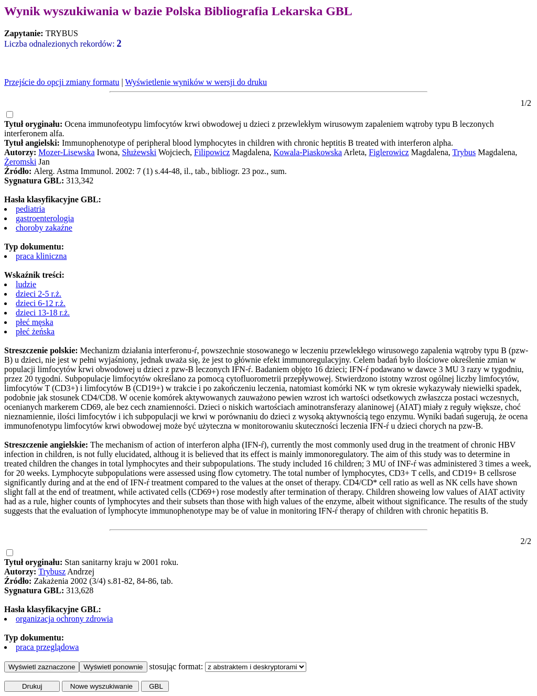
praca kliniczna (41, 256)
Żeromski (20, 161)
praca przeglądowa (47, 647)
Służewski (139, 152)
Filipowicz (212, 152)
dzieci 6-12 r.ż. (41, 303)
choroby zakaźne (44, 227)
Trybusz (52, 571)
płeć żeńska (35, 331)
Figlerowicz (389, 152)
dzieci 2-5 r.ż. (38, 293)
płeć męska (34, 322)
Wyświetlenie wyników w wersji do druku (196, 82)
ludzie (26, 284)
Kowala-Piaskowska (308, 152)
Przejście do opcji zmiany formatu (61, 82)
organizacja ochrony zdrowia (64, 618)
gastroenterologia (45, 218)
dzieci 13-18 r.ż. (43, 312)
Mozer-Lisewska (66, 152)
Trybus (464, 152)
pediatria (30, 208)
